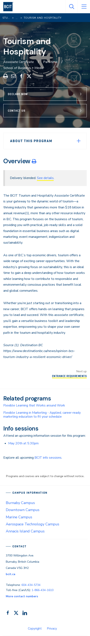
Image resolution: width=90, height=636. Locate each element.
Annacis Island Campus (25, 531)
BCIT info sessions (48, 457)
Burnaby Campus (20, 502)
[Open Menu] (84, 6)
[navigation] (10, 6)
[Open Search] (71, 6)
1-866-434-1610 (42, 590)
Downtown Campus (22, 509)
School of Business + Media (23, 68)
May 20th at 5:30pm (23, 443)
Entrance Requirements (69, 376)
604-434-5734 (30, 585)
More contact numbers (22, 596)
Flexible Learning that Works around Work (34, 405)
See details (45, 178)
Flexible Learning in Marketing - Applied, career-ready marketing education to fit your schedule (42, 414)
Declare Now (18, 94)
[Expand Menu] (78, 140)
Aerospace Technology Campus (32, 524)
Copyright (35, 628)
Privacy (52, 628)
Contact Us (16, 110)
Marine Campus (19, 517)
